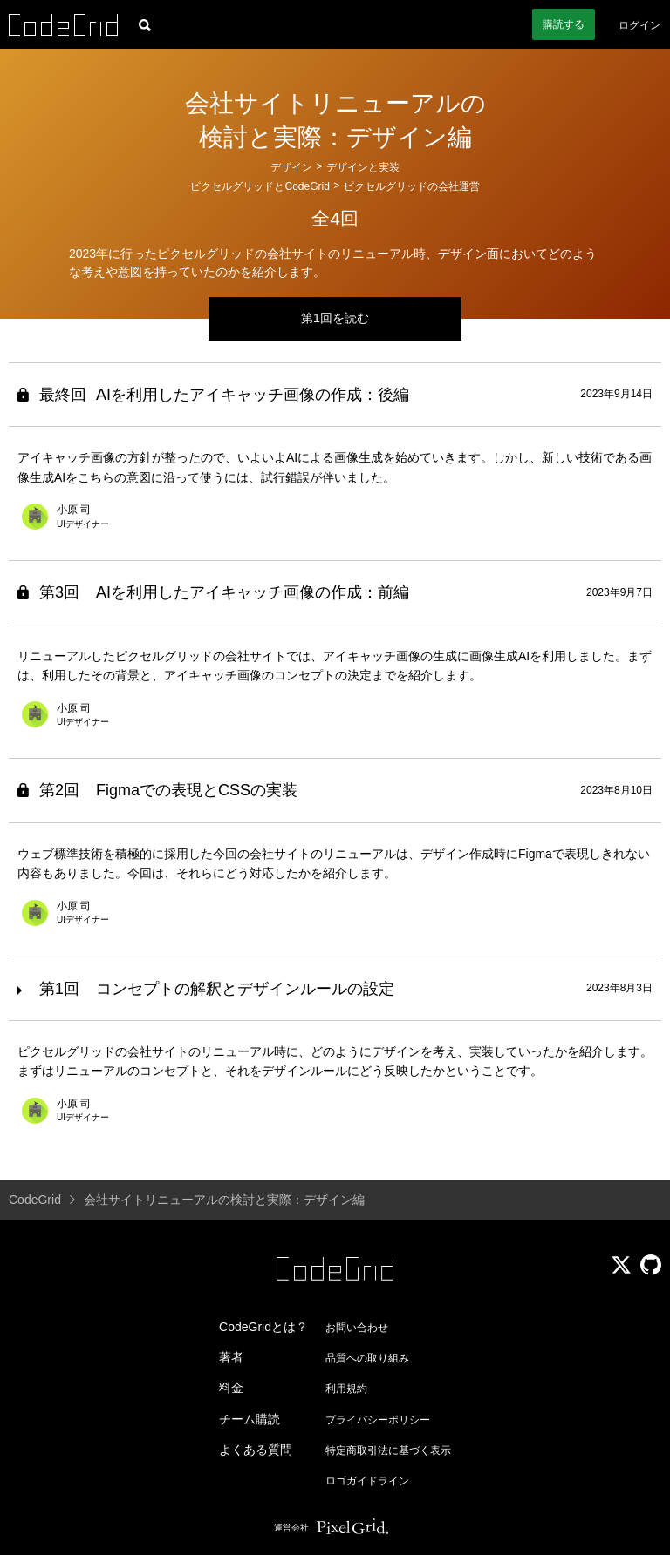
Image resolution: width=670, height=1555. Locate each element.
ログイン (639, 25)
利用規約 (346, 1389)
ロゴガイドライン (367, 1481)
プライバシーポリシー (377, 1420)
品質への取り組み (367, 1358)
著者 (231, 1357)
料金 (231, 1388)
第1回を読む (335, 318)
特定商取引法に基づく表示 (388, 1450)
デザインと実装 (363, 167)
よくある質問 (255, 1450)
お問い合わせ (356, 1328)
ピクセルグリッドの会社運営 (412, 186)
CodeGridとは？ (263, 1327)
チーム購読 (249, 1419)
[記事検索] (145, 24)
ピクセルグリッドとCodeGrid (259, 186)
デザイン (291, 167)
